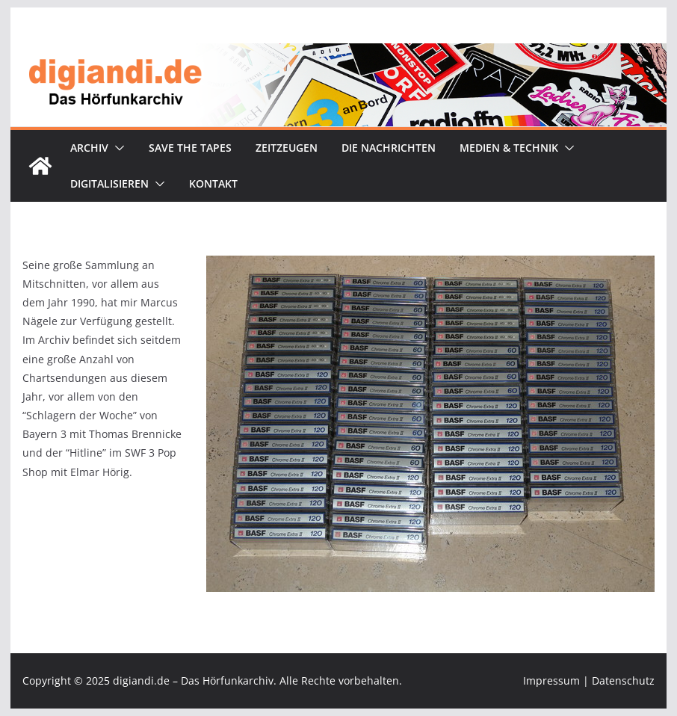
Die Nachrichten (388, 148)
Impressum (551, 680)
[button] (116, 148)
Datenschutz (623, 680)
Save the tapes (190, 148)
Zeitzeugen (287, 148)
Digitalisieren (109, 183)
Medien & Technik (509, 148)
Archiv (89, 148)
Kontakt (213, 183)
